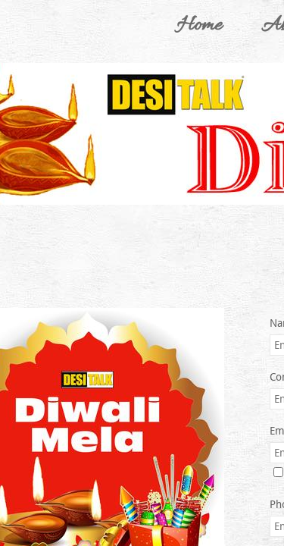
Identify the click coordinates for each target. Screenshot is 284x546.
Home (199, 25)
